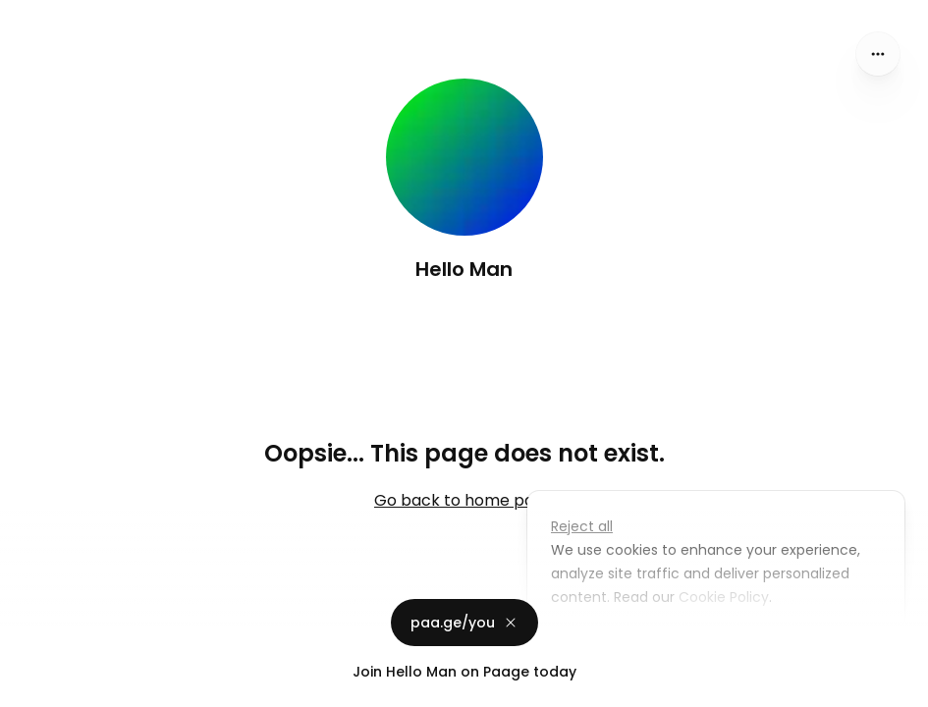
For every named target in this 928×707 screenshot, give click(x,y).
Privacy (31, 687)
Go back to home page (464, 500)
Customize (602, 642)
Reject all (582, 526)
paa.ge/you (464, 622)
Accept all (721, 642)
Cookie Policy (722, 597)
